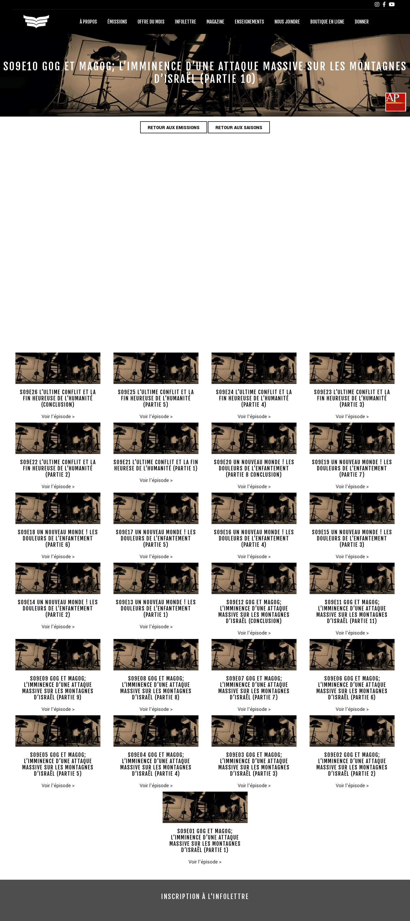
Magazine (215, 22)
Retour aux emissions (174, 128)
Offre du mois (151, 22)
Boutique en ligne (327, 22)
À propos (88, 22)
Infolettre (185, 22)
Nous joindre (287, 22)
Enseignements (249, 22)
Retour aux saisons (238, 128)
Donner (362, 22)
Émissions (117, 22)
